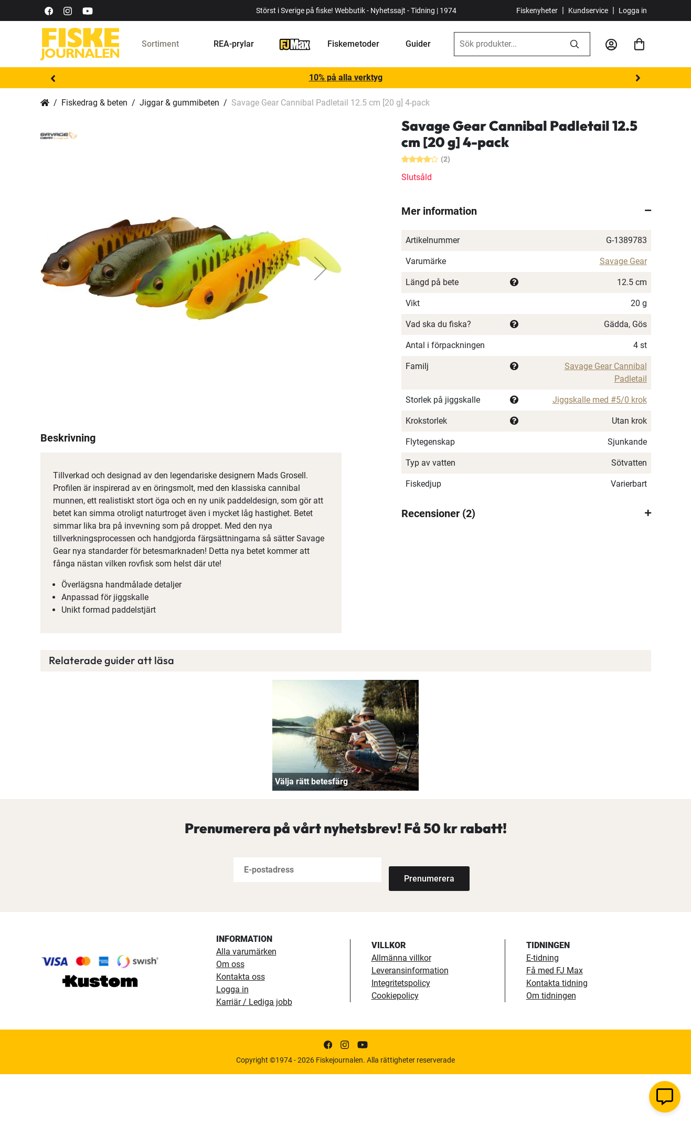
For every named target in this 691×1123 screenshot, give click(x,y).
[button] (321, 268)
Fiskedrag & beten (94, 103)
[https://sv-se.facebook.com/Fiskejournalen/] (49, 10)
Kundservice (588, 10)
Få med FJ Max (554, 1019)
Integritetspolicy (400, 1032)
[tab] (526, 211)
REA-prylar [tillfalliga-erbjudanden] (234, 44)
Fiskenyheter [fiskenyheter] (537, 10)
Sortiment (160, 44)
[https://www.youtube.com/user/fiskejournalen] (87, 10)
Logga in (633, 10)
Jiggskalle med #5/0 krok (599, 400)
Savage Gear (623, 261)
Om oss (230, 1013)
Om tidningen (551, 1044)
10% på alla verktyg (345, 77)
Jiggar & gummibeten (179, 103)
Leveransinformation (410, 1019)
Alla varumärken (246, 1000)
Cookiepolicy (395, 1044)
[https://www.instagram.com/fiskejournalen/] (67, 10)
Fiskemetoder (353, 44)
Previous (53, 78)
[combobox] (506, 44)
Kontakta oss (240, 1026)
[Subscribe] (423, 919)
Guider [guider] (418, 44)
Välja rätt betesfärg (311, 831)
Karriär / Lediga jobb (254, 1051)
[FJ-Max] (295, 44)
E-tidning (542, 1007)
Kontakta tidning (557, 1032)
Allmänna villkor (401, 1007)
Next (638, 78)
